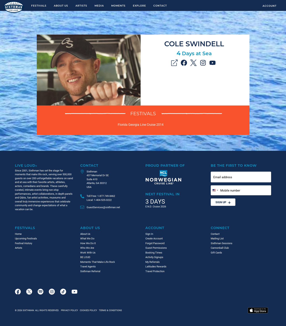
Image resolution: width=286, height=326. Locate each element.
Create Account (154, 238)
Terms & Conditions (110, 310)
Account (269, 5)
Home (18, 234)
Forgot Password (154, 243)
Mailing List (217, 238)
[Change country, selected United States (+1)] (215, 190)
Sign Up (223, 202)
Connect (220, 227)
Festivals (38, 5)
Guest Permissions (156, 248)
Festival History (23, 243)
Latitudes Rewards (155, 266)
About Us (61, 5)
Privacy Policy (69, 310)
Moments (118, 5)
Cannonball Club (220, 248)
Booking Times (153, 252)
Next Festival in (162, 194)
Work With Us (88, 252)
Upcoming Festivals (26, 238)
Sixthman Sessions (221, 243)
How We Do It (88, 243)
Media (99, 5)
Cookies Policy (88, 310)
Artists (81, 5)
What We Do (87, 238)
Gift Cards (216, 252)
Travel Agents (88, 266)
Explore (139, 5)
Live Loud (26, 165)
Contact (160, 5)
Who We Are (87, 248)
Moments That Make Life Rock (97, 262)
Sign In (149, 234)
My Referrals (152, 262)
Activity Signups (154, 257)
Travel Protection (154, 271)
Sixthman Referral (90, 271)
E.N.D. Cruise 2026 (155, 206)
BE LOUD (85, 257)
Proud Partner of (165, 165)
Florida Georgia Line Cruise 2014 (140, 124)
